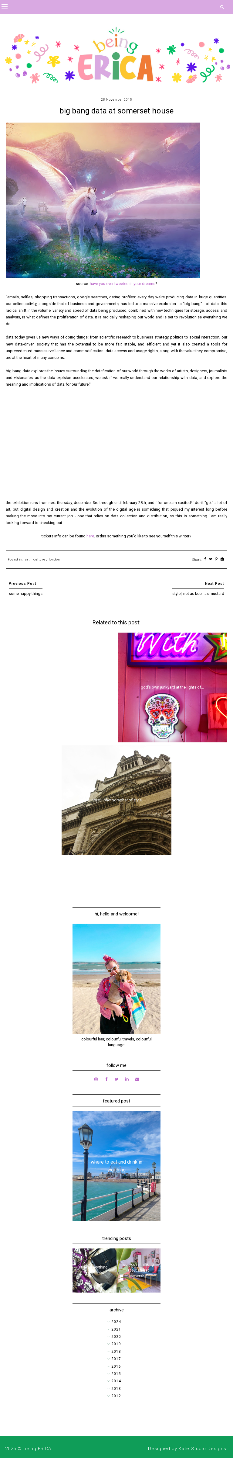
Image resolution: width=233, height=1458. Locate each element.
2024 (116, 1322)
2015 (116, 1374)
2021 (116, 1329)
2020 (116, 1337)
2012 (116, 1396)
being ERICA (37, 1448)
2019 (116, 1344)
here (90, 536)
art (27, 559)
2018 (116, 1351)
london (54, 559)
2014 (116, 1381)
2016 (116, 1366)
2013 (116, 1389)
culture (39, 559)
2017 (116, 1359)
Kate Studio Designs (202, 1448)
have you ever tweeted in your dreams (122, 283)
